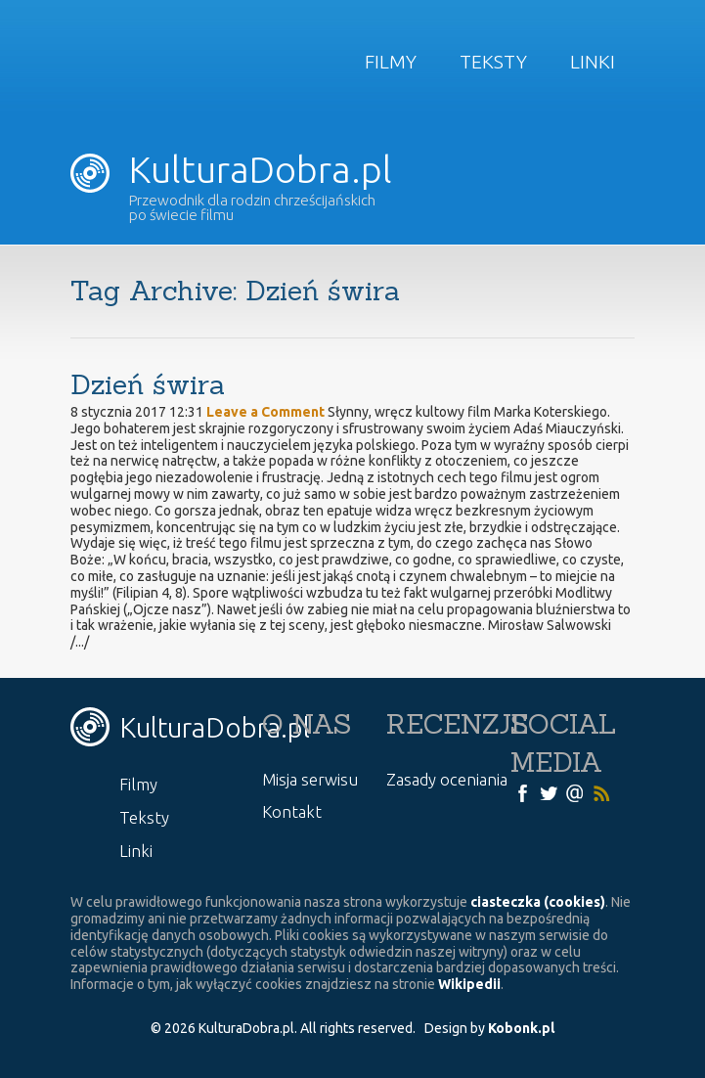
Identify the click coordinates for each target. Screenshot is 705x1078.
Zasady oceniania (446, 779)
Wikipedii (469, 984)
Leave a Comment (265, 412)
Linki (592, 61)
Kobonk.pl (521, 1028)
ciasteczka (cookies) (537, 902)
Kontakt (292, 811)
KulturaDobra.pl (231, 169)
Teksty (493, 61)
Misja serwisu (310, 779)
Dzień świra (147, 384)
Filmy (391, 61)
